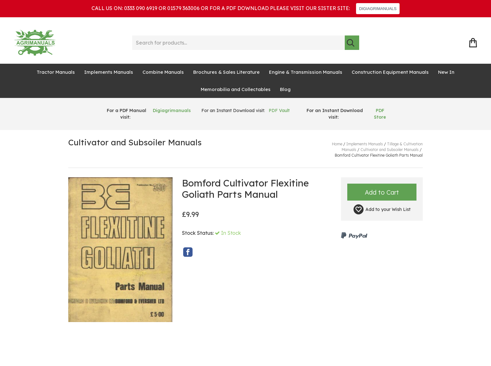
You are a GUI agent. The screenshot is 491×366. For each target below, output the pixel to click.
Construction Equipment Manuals (390, 72)
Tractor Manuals (56, 72)
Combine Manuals (163, 72)
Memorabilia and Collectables (236, 89)
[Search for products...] (238, 42)
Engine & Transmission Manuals (305, 72)
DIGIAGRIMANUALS (377, 8)
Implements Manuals (108, 72)
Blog (285, 89)
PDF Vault (279, 110)
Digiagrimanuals (172, 110)
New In (446, 72)
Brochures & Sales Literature (226, 72)
